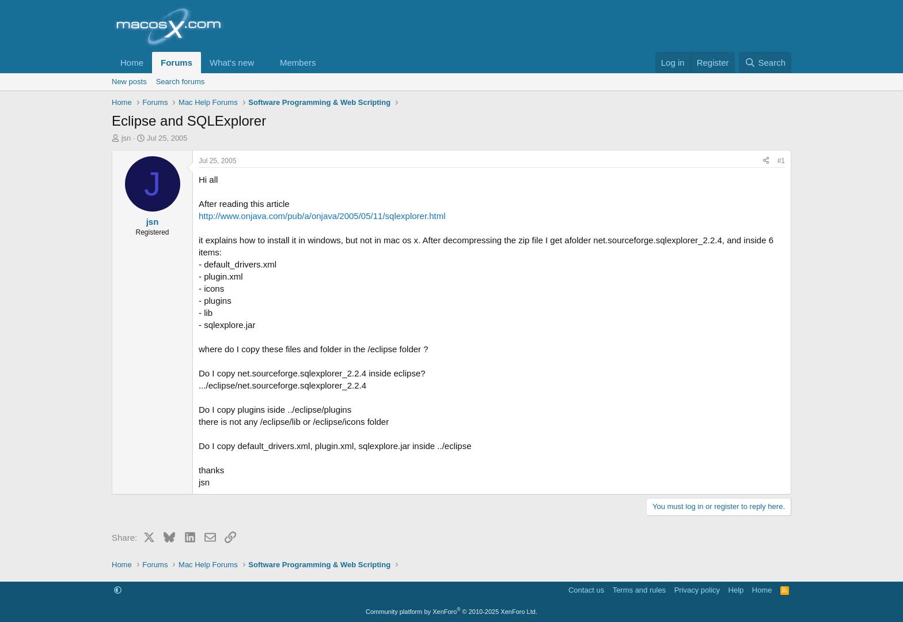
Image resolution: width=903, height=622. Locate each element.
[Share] (765, 161)
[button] (263, 62)
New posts (129, 81)
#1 (781, 161)
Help (736, 590)
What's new (232, 62)
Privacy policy (697, 590)
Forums (176, 62)
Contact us (586, 590)
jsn (126, 138)
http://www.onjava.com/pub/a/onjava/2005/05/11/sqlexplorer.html (322, 216)
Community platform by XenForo (451, 611)
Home (131, 62)
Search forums (180, 81)
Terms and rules (639, 590)
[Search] (765, 62)
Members (298, 62)
